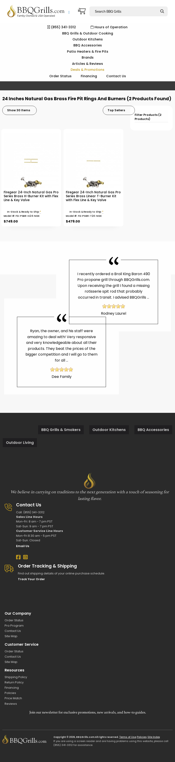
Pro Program (14, 626)
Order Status (60, 76)
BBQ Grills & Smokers (61, 429)
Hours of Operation (109, 27)
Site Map (11, 636)
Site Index (153, 737)
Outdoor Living (20, 442)
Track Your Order (31, 579)
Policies (10, 693)
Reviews (11, 704)
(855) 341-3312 (61, 27)
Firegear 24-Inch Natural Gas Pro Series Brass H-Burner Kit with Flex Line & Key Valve (31, 196)
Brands (88, 57)
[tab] (151, 116)
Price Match (13, 698)
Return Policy (14, 682)
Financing (89, 76)
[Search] (162, 11)
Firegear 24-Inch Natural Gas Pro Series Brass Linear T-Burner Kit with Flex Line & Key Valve (93, 196)
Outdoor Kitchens (87, 39)
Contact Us (116, 76)
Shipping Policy (16, 677)
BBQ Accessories (87, 45)
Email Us (22, 546)
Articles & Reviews (87, 63)
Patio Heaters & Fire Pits (87, 51)
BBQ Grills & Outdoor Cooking (87, 33)
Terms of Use (127, 737)
